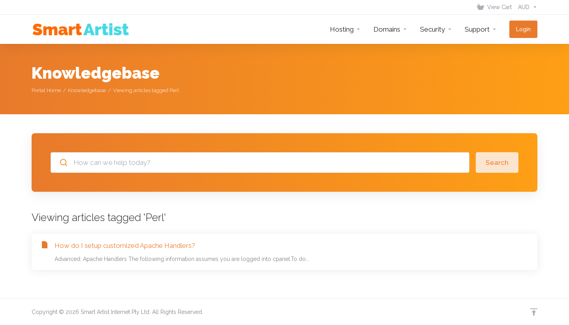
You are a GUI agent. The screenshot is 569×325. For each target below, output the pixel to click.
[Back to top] (534, 312)
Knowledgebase (87, 90)
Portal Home (46, 90)
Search (497, 162)
